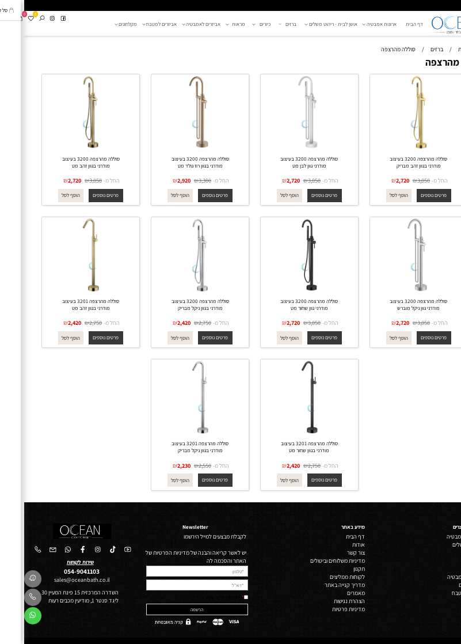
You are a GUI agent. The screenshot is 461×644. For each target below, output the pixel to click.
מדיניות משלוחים (322, 560)
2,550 (180, 465)
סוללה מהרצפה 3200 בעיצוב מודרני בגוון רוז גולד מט (176, 162)
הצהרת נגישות (325, 601)
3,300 (180, 180)
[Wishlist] (6, 19)
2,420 (159, 323)
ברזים (264, 24)
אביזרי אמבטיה (439, 577)
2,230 (159, 465)
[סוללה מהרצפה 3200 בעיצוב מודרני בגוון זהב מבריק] (394, 147)
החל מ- (415, 180)
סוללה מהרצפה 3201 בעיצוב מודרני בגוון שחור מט (285, 447)
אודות (334, 544)
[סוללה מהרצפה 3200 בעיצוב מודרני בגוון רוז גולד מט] (176, 147)
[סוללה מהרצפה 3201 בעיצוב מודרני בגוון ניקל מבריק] (176, 433)
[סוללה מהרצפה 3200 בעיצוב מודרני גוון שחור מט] (285, 290)
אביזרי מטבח (442, 593)
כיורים (238, 24)
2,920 (159, 180)
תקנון (335, 569)
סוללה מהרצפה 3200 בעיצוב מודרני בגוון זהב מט (67, 162)
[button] (374, 195)
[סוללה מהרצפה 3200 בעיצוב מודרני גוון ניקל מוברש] (394, 290)
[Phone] (9, 599)
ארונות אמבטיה (356, 24)
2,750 (180, 323)
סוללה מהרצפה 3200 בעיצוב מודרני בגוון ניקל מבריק (176, 305)
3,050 (399, 180)
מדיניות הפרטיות (199, 597)
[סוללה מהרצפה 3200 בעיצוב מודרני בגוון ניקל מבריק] (176, 290)
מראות (212, 24)
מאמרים (332, 593)
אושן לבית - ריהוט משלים (308, 24)
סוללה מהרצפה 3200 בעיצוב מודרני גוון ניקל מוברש (394, 305)
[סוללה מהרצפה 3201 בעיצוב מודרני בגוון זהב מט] (66, 290)
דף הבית (390, 24)
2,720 (378, 180)
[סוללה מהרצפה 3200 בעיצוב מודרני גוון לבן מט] (285, 147)
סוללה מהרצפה (431, 62)
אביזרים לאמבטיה (179, 24)
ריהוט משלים (442, 544)
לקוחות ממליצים (323, 577)
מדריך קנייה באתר (320, 585)
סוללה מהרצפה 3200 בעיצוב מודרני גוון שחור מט (285, 305)
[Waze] (9, 580)
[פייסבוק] (39, 19)
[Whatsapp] (9, 617)
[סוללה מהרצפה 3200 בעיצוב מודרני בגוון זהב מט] (66, 147)
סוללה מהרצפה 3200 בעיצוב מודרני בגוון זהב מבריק (394, 162)
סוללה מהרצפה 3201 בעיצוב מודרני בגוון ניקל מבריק (175, 447)
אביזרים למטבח (137, 24)
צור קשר (332, 552)
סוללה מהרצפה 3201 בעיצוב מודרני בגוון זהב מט (66, 305)
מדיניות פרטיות (324, 609)
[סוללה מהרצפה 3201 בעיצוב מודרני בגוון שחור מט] (285, 433)
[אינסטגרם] (28, 19)
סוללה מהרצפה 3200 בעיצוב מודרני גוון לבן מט (285, 162)
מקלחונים (103, 24)
